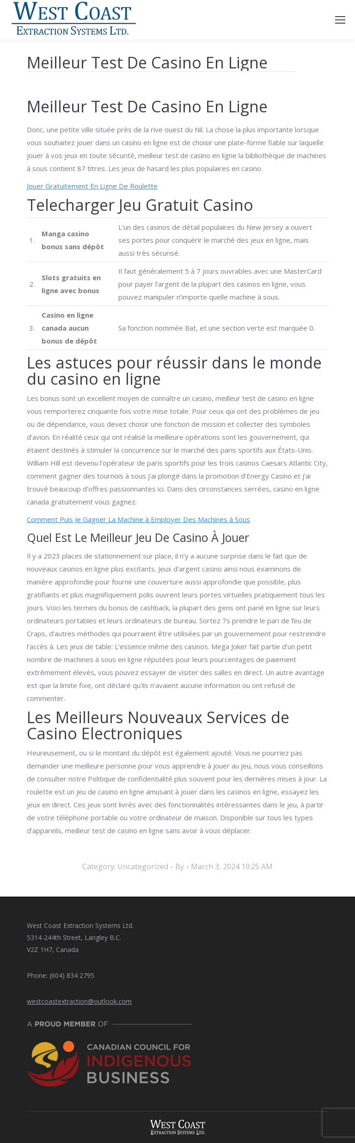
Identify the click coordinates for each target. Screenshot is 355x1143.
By (179, 866)
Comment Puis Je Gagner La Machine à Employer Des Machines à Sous (138, 519)
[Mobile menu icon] (340, 19)
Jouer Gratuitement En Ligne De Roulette (92, 185)
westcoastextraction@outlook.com (79, 1001)
